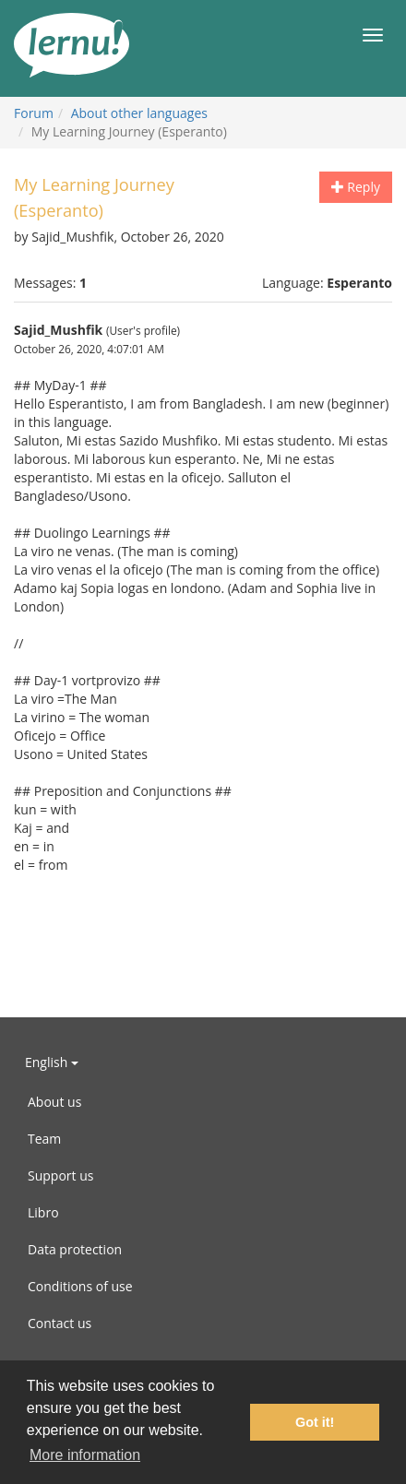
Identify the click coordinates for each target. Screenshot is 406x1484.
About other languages (139, 113)
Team (44, 1138)
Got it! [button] (314, 1422)
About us (54, 1101)
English (51, 1062)
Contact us (59, 1323)
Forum (34, 113)
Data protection (75, 1249)
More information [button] (85, 1455)
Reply (355, 187)
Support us (60, 1175)
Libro (43, 1212)
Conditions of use (80, 1286)
